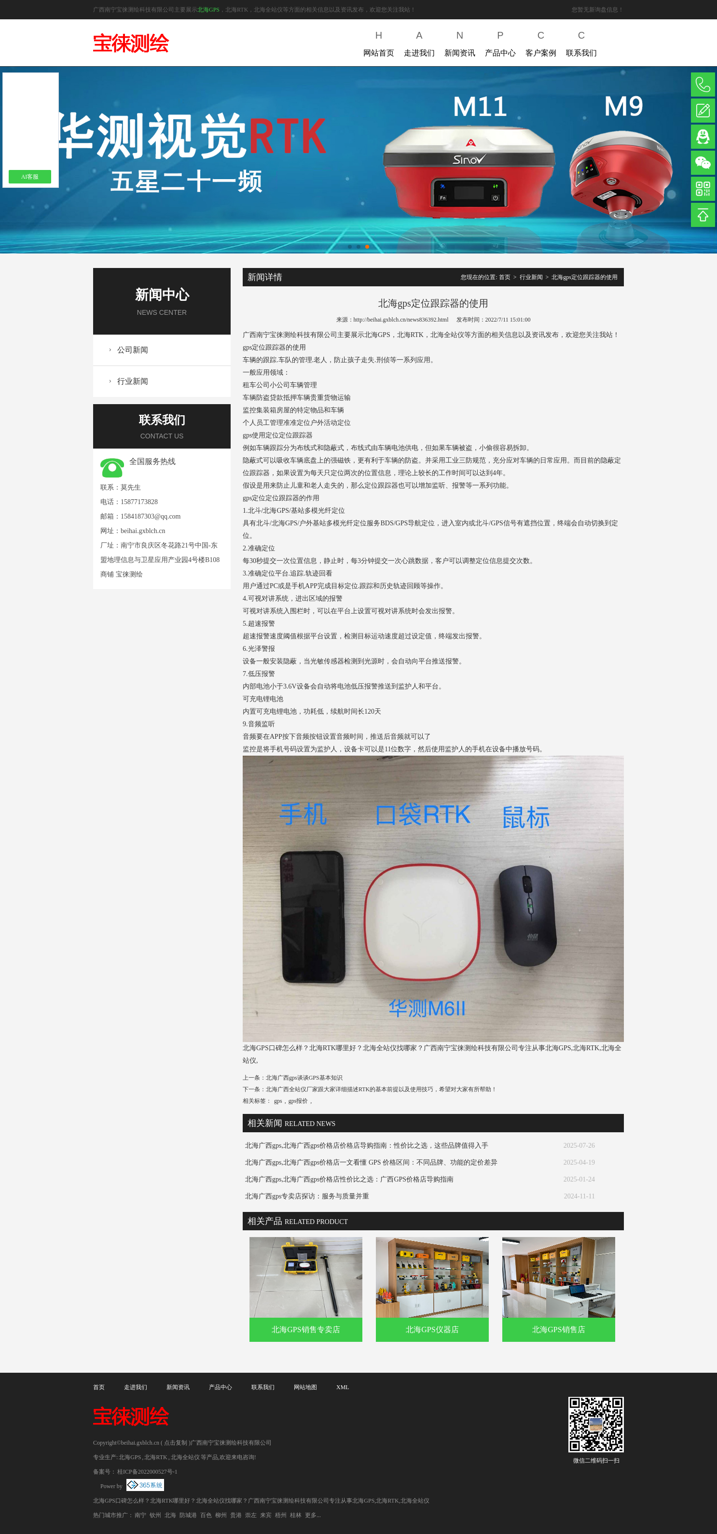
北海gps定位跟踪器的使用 (585, 277)
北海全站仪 (185, 1457)
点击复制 (175, 1442)
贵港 (236, 1515)
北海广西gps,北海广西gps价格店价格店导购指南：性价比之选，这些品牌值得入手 (366, 1145)
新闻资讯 (459, 42)
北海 (170, 1515)
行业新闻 (132, 381)
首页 (504, 277)
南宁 (140, 1515)
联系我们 (581, 42)
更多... (313, 1515)
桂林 (296, 1515)
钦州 (155, 1515)
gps (278, 1101)
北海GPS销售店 (558, 1329)
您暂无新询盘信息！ (598, 9)
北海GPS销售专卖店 (306, 1329)
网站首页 (378, 42)
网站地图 (305, 1387)
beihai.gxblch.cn (143, 531)
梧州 (281, 1515)
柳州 (221, 1515)
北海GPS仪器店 (432, 1329)
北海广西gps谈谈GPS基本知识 (304, 1077)
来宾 (266, 1515)
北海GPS (208, 9)
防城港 (188, 1515)
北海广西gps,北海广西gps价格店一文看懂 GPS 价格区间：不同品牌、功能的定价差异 (371, 1162)
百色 (206, 1515)
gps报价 (298, 1101)
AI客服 (30, 176)
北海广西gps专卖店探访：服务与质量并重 (307, 1196)
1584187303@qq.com (151, 516)
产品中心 (500, 42)
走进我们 (419, 42)
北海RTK (155, 1457)
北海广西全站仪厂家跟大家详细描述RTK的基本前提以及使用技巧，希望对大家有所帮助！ (381, 1089)
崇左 (251, 1515)
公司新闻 (132, 350)
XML (342, 1387)
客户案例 (540, 42)
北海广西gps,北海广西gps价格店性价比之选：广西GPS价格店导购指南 (349, 1179)
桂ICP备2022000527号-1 (147, 1471)
